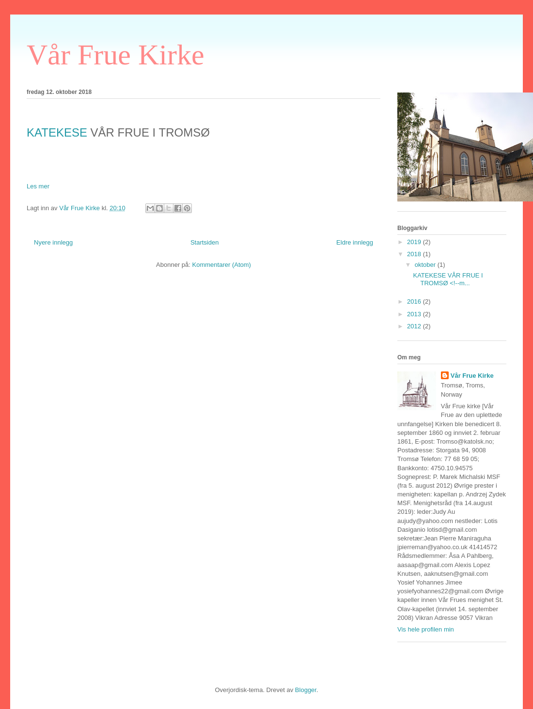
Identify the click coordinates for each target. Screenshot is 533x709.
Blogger (305, 690)
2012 (415, 326)
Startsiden (204, 242)
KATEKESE (57, 132)
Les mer (38, 186)
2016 (415, 301)
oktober (426, 264)
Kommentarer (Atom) (221, 264)
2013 (415, 314)
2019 (415, 242)
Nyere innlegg (53, 242)
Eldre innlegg (354, 242)
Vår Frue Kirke (115, 55)
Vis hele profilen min (425, 629)
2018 (415, 254)
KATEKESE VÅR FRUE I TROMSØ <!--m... (448, 279)
